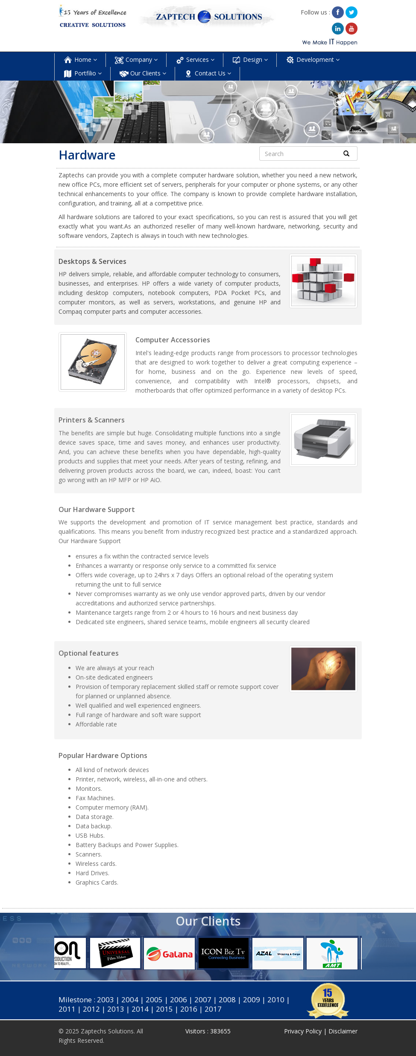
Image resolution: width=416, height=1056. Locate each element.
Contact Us (207, 73)
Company (136, 60)
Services (194, 60)
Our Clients (142, 73)
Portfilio (82, 73)
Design (250, 60)
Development (312, 60)
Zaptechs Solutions (107, 1031)
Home (80, 60)
